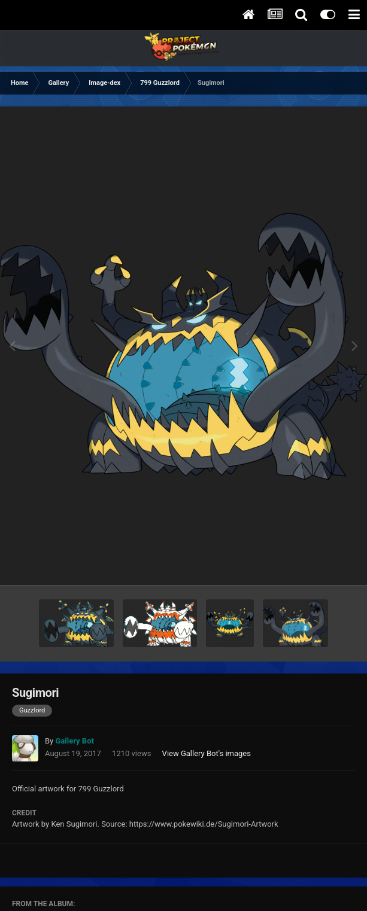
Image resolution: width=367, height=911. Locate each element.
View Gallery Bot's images (206, 753)
